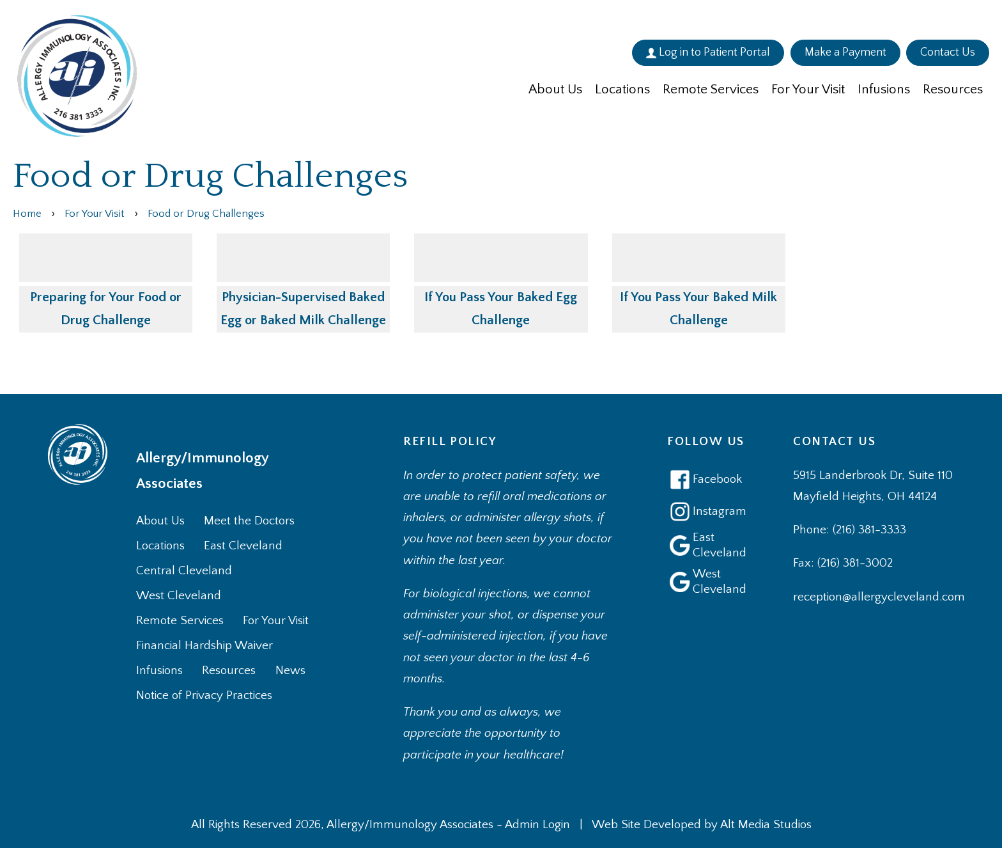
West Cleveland (178, 595)
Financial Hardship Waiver (204, 645)
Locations (622, 89)
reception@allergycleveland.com (879, 597)
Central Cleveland (184, 570)
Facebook (704, 479)
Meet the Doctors (249, 521)
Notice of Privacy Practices (204, 695)
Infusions (884, 89)
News (290, 670)
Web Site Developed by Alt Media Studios (702, 824)
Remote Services (711, 89)
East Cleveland (243, 546)
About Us (555, 89)
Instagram (705, 511)
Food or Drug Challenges (206, 213)
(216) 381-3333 (869, 530)
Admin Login (537, 824)
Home (27, 213)
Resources (953, 89)
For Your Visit (808, 89)
